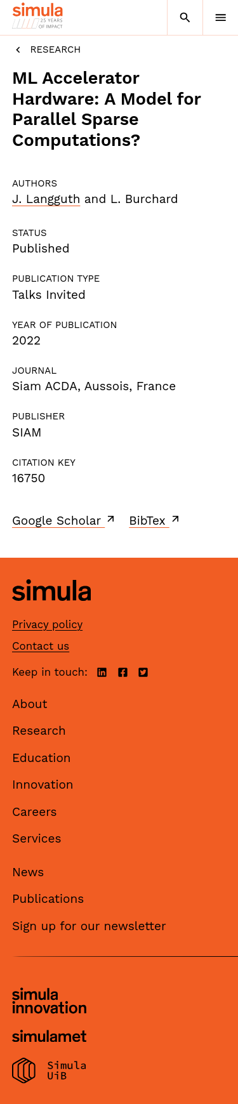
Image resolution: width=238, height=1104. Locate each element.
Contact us (40, 646)
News (28, 872)
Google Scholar (64, 520)
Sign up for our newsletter (89, 926)
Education (41, 758)
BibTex (155, 520)
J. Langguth (46, 199)
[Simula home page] (51, 610)
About (30, 704)
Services (36, 838)
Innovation (43, 784)
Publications (48, 898)
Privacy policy (47, 624)
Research (46, 50)
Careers (34, 812)
